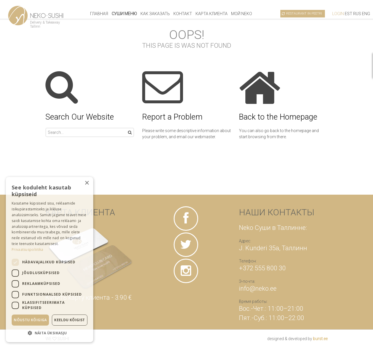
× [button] (87, 183)
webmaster (205, 136)
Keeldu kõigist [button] (69, 319)
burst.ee (320, 338)
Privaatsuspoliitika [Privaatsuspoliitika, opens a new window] (27, 249)
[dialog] (49, 259)
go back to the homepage (287, 130)
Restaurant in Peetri (304, 13)
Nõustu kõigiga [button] (30, 319)
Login (338, 13)
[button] (49, 332)
